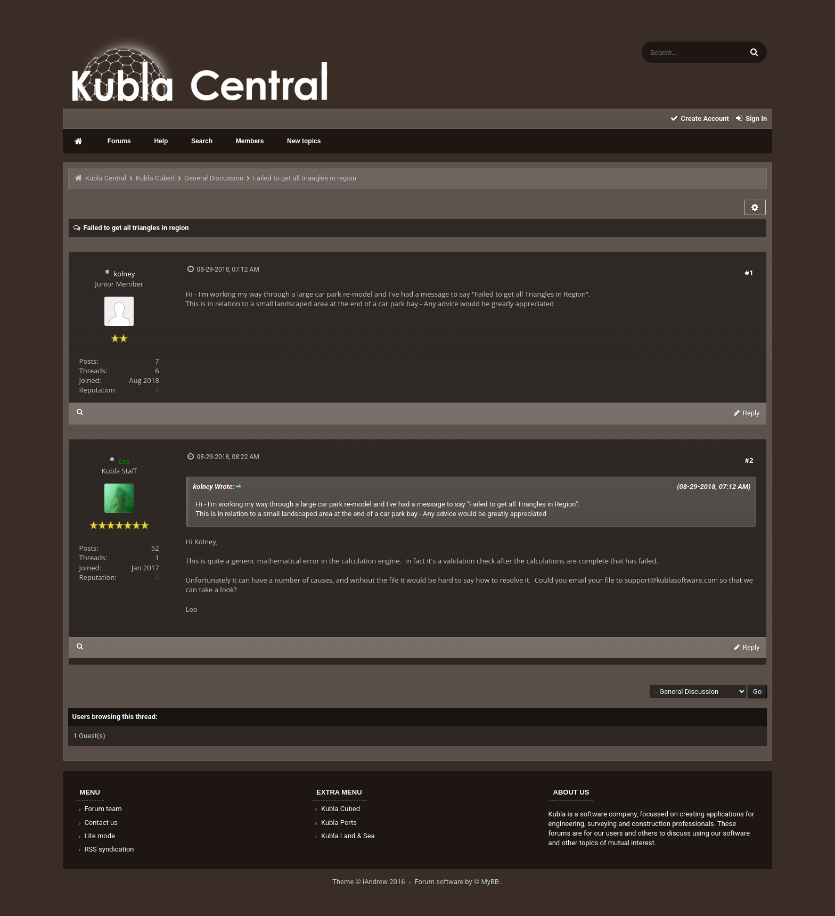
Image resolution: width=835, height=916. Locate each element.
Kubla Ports (335, 823)
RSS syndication (105, 849)
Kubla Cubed (155, 178)
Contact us (97, 823)
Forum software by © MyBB (458, 882)
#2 (749, 460)
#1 (749, 272)
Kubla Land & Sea (344, 836)
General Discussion (213, 178)
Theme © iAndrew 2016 (373, 882)
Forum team (99, 809)
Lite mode (96, 836)
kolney (124, 274)
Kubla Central (105, 178)
